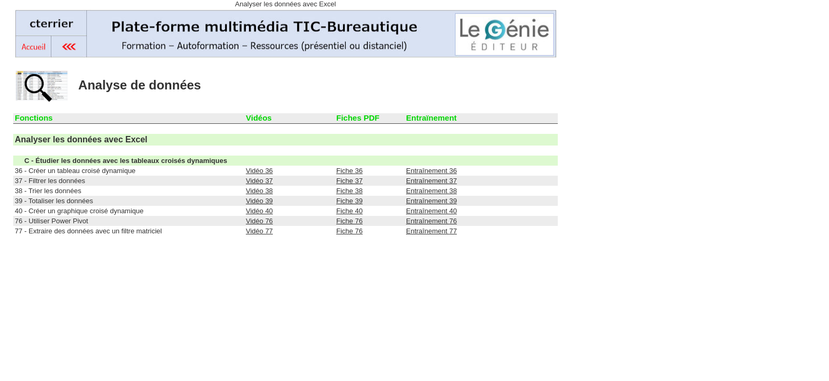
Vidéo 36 (259, 171)
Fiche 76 (349, 221)
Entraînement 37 (431, 181)
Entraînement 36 (431, 171)
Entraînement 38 (431, 191)
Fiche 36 (349, 171)
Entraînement (431, 221)
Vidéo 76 (259, 221)
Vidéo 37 (259, 181)
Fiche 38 (349, 191)
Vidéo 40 (259, 211)
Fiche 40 (349, 211)
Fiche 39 (349, 201)
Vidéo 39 (259, 201)
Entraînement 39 (431, 201)
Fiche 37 (349, 181)
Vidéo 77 (259, 231)
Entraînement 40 (431, 211)
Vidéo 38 (259, 191)
